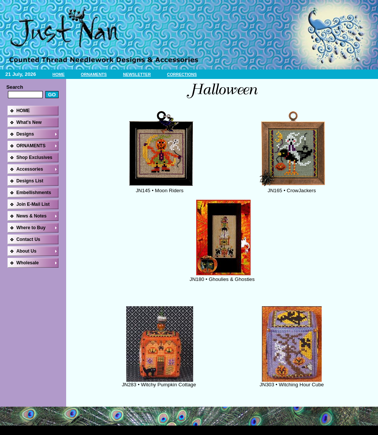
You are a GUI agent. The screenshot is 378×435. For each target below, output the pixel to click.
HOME (59, 74)
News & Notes (31, 216)
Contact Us (28, 239)
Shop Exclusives (34, 157)
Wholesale (27, 262)
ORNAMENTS (94, 74)
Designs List (29, 181)
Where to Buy (30, 227)
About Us (26, 251)
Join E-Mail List (33, 204)
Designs (25, 134)
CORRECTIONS (182, 74)
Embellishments (33, 192)
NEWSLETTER (136, 74)
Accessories (29, 169)
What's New (29, 122)
